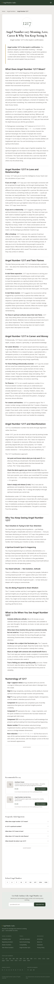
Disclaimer (40, 945)
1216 (40, 882)
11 (28, 970)
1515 (16, 960)
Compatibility (23, 945)
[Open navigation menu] (51, 2)
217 (35, 882)
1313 (7, 960)
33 (33, 970)
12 (21, 882)
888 (28, 958)
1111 (35, 958)
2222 (3, 960)
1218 (45, 882)
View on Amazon (41, 789)
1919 (28, 960)
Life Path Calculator (25, 939)
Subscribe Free (40, 904)
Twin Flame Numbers (7, 947)
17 (25, 882)
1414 (11, 960)
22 (31, 970)
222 (6, 958)
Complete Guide (6, 939)
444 (14, 958)
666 (21, 958)
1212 (43, 958)
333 (10, 958)
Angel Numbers (11, 11)
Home (3, 11)
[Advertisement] (27, 760)
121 (30, 882)
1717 (20, 960)
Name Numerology (25, 942)
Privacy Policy (40, 947)
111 (3, 958)
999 (31, 958)
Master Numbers (6, 945)
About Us (39, 942)
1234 (47, 958)
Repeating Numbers (7, 942)
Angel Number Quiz (25, 947)
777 (24, 958)
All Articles (40, 939)
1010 (39, 958)
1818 (24, 960)
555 (17, 958)
